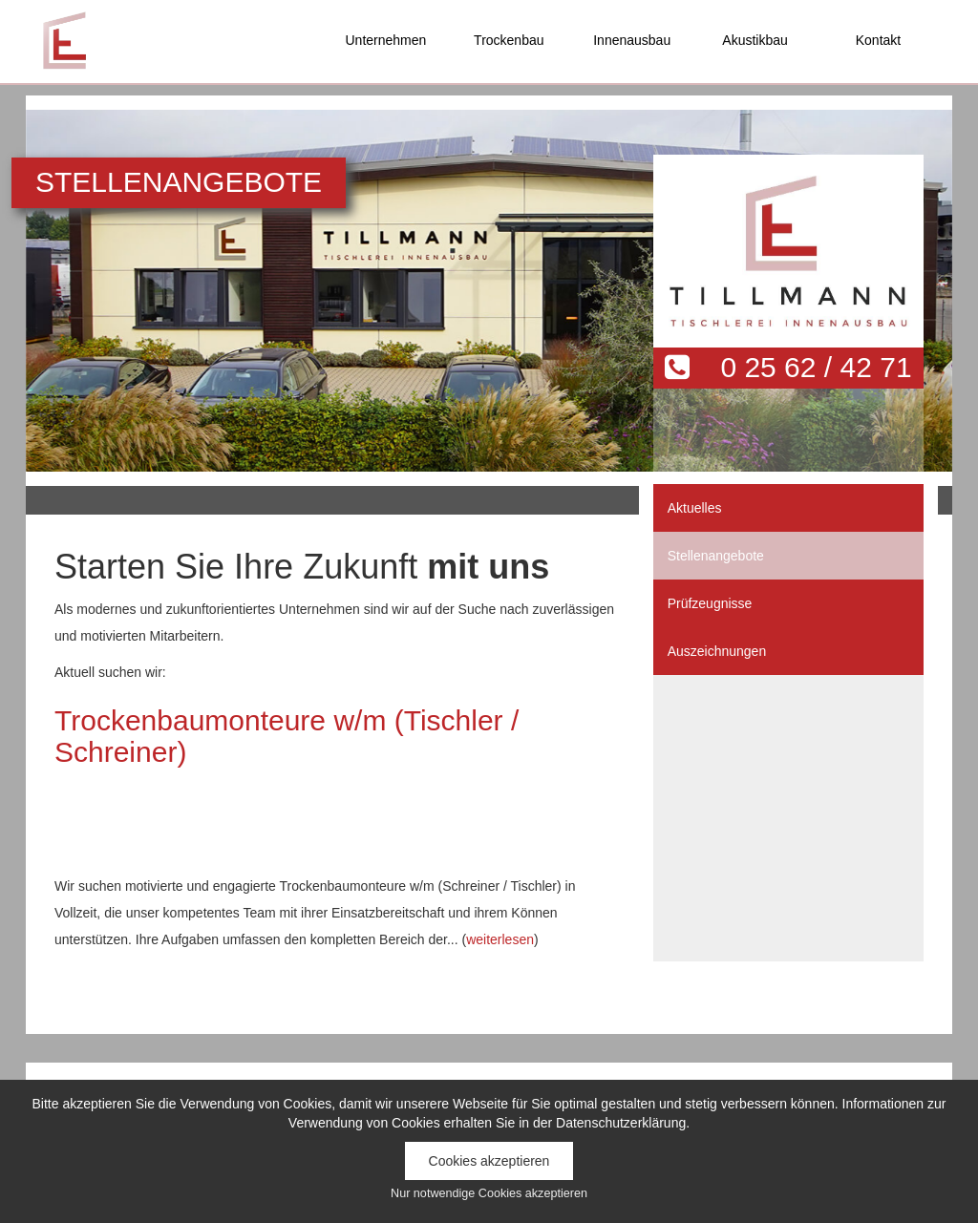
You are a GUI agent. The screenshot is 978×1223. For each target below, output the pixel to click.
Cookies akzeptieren (489, 1161)
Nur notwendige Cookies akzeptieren (489, 1193)
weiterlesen (500, 939)
